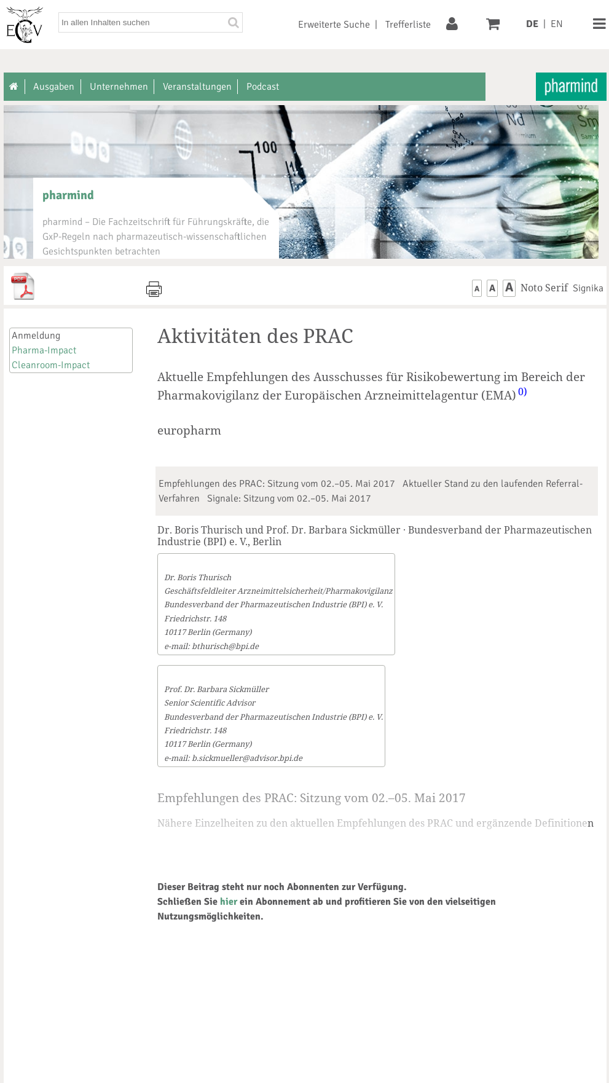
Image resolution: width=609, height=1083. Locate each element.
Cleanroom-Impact (51, 365)
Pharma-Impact (44, 350)
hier (228, 902)
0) (522, 391)
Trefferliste (408, 24)
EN (557, 24)
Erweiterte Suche (334, 24)
